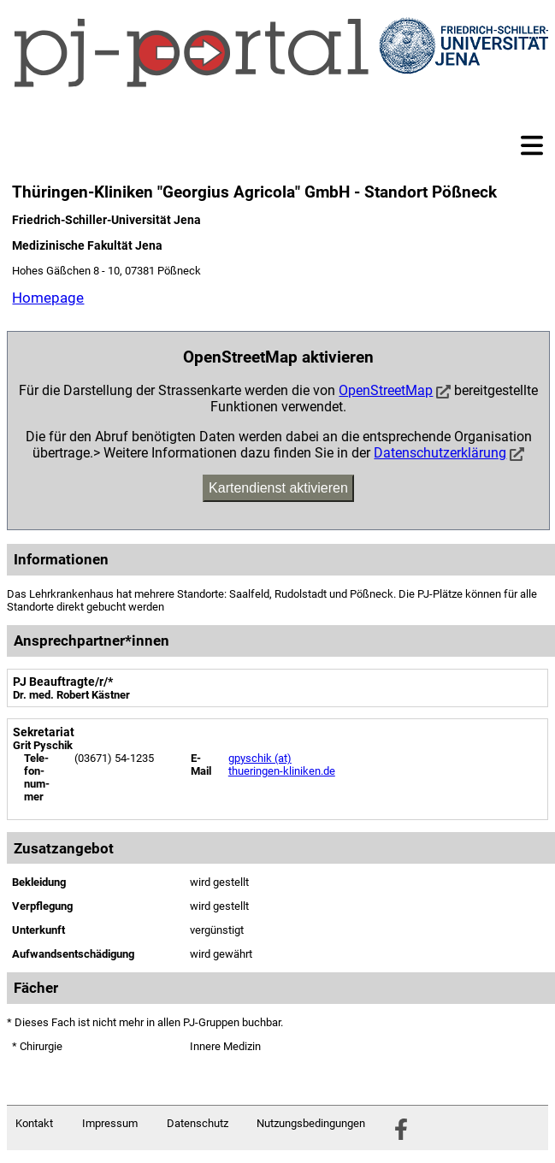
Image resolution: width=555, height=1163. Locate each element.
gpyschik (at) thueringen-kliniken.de (281, 764)
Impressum (110, 1123)
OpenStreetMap (386, 390)
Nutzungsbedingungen (311, 1123)
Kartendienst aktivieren (278, 488)
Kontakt (34, 1123)
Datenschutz (197, 1123)
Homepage (48, 297)
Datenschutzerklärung (440, 453)
